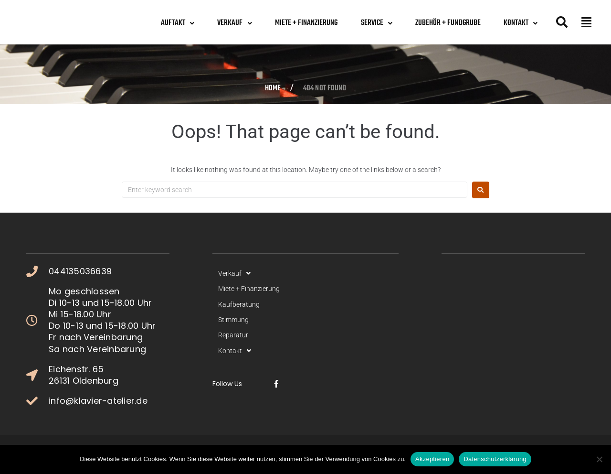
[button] (586, 21)
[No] (599, 459)
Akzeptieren (432, 459)
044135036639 (80, 271)
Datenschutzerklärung (495, 459)
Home (273, 89)
